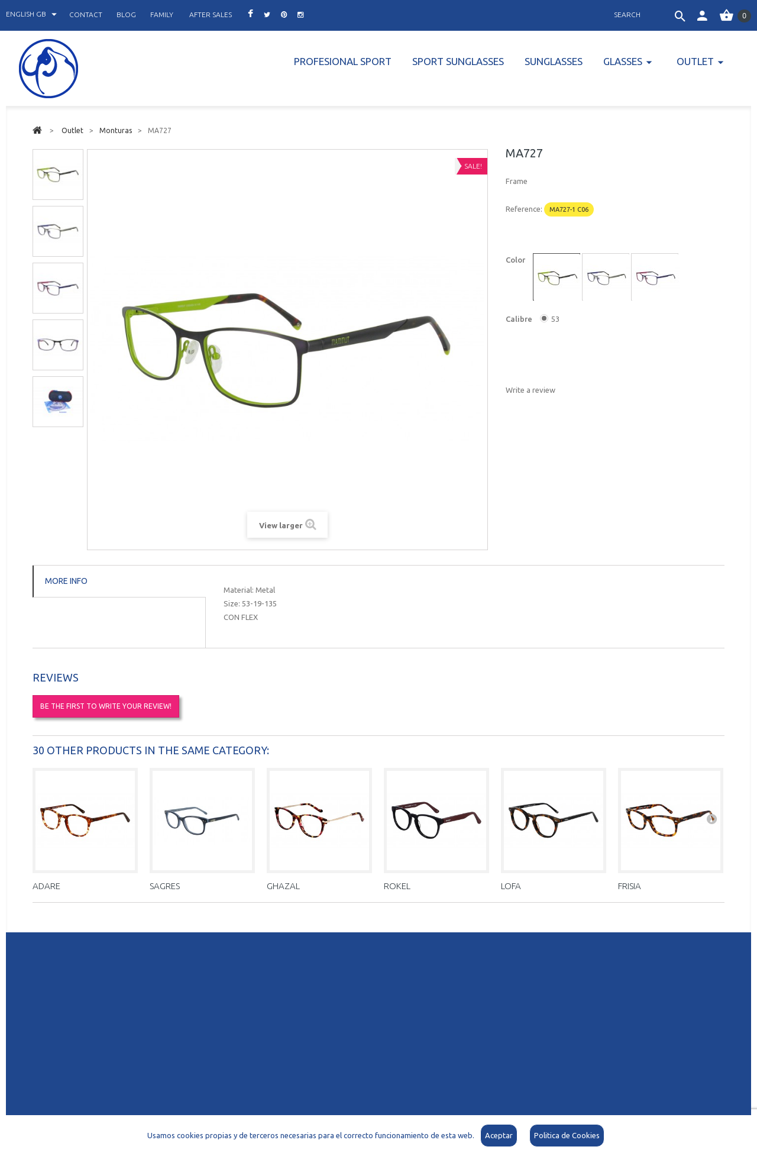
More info (66, 581)
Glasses (622, 61)
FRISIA (629, 886)
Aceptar (499, 1135)
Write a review (530, 390)
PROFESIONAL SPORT (343, 61)
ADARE (46, 886)
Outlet (695, 61)
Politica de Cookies (567, 1135)
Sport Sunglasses (458, 61)
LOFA (511, 886)
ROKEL (397, 886)
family (161, 14)
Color (516, 260)
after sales (210, 14)
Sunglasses (554, 61)
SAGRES (165, 886)
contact (85, 14)
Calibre (520, 319)
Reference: (524, 209)
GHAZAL (283, 886)
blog (126, 14)
